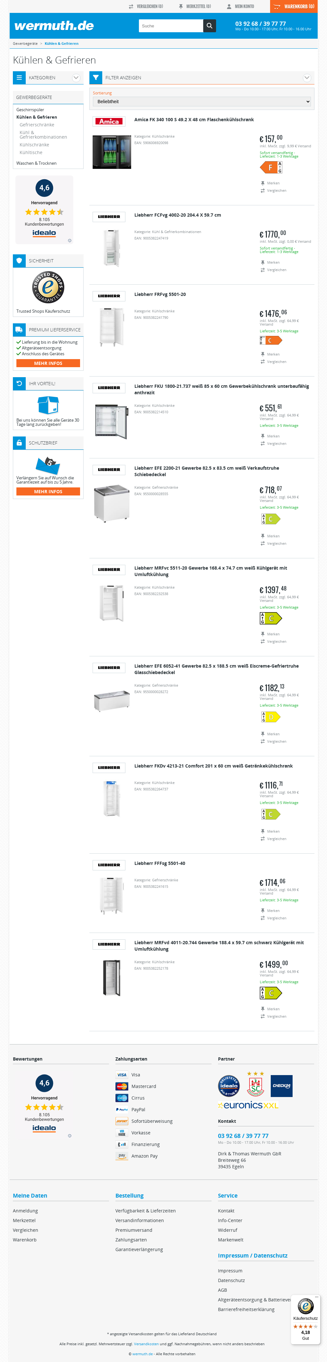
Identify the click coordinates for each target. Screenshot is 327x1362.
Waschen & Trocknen (36, 163)
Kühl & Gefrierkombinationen (43, 134)
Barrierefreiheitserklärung (246, 1309)
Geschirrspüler (30, 110)
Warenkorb (25, 1240)
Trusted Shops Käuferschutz (43, 311)
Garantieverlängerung (139, 1249)
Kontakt (226, 1211)
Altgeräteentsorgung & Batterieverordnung (264, 1300)
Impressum (230, 1271)
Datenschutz (231, 1280)
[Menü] (317, 1298)
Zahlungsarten (131, 1240)
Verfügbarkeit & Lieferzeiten (145, 1211)
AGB (222, 1290)
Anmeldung (25, 1211)
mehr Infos (48, 363)
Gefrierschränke (37, 125)
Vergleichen (25, 1230)
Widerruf (227, 1230)
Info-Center (230, 1220)
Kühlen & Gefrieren (36, 117)
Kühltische (31, 152)
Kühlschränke (34, 145)
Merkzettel (24, 1220)
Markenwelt (230, 1240)
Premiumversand (133, 1230)
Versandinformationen (139, 1220)
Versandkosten (146, 1343)
